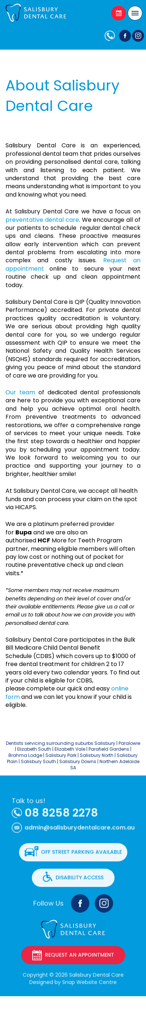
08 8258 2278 (111, 36)
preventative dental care (42, 220)
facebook (124, 36)
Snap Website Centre (89, 985)
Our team (20, 392)
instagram (104, 907)
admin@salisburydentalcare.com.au (80, 834)
